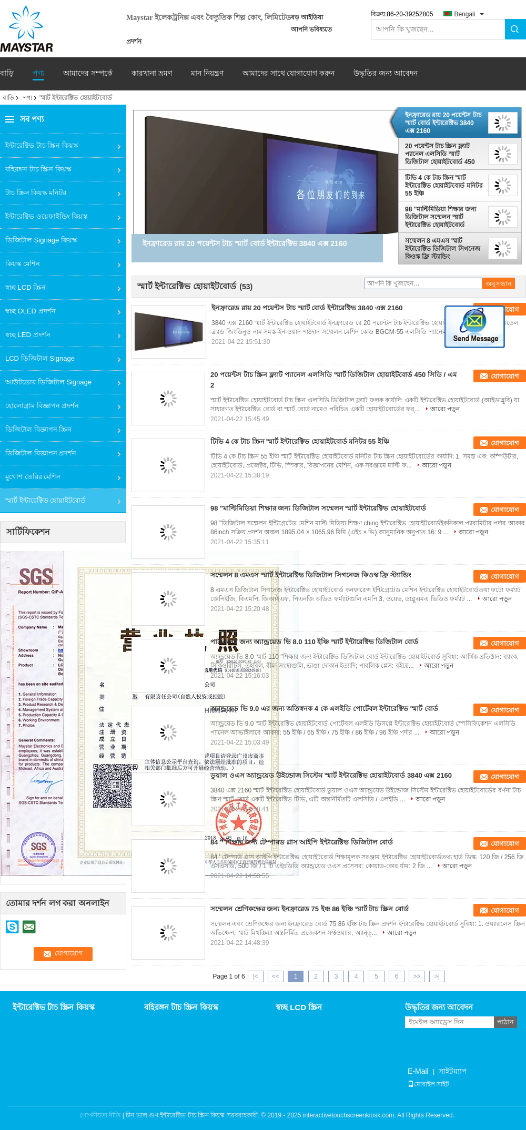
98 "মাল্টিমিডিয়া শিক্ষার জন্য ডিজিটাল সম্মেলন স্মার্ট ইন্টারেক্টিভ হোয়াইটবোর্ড (440, 217)
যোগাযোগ (505, 376)
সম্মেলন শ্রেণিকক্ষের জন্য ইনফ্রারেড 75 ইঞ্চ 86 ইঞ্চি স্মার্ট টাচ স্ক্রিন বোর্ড (309, 909)
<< (275, 976)
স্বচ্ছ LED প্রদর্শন (27, 335)
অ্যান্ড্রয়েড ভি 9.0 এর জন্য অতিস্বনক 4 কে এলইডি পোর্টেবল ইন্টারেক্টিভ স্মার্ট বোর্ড (324, 708)
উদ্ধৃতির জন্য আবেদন (385, 73)
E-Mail (418, 1071)
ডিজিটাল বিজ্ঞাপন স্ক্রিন (38, 429)
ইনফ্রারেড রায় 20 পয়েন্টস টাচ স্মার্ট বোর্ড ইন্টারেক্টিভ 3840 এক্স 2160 (443, 123)
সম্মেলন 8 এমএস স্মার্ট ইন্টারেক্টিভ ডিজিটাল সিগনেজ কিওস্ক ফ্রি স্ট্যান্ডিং (442, 248)
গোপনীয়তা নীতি (99, 1115)
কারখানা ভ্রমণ (152, 73)
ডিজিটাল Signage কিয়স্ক (41, 240)
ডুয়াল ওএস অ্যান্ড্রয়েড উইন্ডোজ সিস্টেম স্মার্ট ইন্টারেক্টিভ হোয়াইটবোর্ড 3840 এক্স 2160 (331, 775)
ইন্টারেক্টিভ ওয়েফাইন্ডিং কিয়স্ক (46, 216)
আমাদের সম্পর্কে (88, 73)
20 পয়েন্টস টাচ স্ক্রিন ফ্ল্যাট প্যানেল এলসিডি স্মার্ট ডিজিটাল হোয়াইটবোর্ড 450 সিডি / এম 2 (440, 154)
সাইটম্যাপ (453, 1071)
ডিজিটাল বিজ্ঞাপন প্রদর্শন (40, 453)
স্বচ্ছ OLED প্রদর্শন (30, 311)
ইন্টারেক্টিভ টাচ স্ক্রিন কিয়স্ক (41, 145)
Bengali (464, 14)
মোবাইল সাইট (428, 1084)
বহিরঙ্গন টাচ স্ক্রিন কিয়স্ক (38, 169)
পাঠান (505, 1022)
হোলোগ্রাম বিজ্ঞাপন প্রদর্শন (42, 406)
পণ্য (38, 73)
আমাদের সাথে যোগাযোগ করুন (288, 73)
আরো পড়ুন (445, 409)
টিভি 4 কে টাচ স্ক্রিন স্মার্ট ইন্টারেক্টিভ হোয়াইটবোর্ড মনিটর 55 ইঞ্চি (444, 185)
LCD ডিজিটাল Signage (40, 358)
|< (255, 976)
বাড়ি (7, 73)
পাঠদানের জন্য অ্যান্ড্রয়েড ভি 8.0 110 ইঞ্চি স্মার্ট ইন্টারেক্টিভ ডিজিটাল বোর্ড (314, 642)
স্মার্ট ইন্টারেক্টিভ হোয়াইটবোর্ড (45, 500)
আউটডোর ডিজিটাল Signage (48, 382)
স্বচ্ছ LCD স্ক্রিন (25, 287)
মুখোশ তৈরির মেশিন (32, 477)
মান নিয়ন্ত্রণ (207, 73)
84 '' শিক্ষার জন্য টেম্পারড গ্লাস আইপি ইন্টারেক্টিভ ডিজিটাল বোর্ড (301, 842)
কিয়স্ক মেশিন (22, 264)
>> (416, 976)
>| (437, 976)
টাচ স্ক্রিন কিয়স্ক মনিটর (35, 193)
